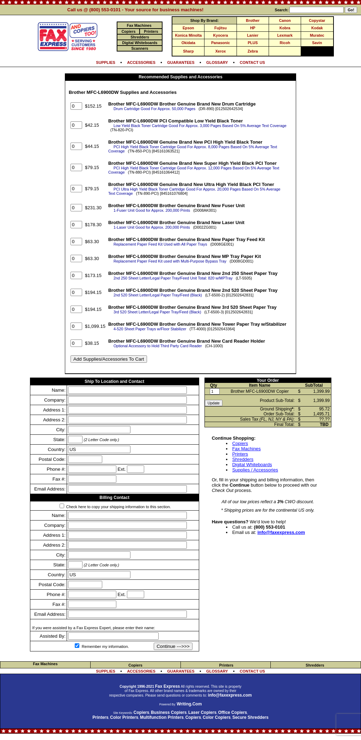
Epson (188, 28)
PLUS (253, 43)
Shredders (242, 459)
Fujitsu (220, 28)
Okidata (188, 43)
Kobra (285, 28)
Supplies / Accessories (255, 470)
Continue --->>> (173, 646)
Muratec (317, 35)
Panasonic (220, 43)
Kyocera (220, 35)
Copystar (317, 20)
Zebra (252, 51)
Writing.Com (189, 704)
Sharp (188, 51)
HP (252, 28)
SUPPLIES (105, 62)
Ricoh (285, 43)
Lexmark (285, 35)
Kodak (317, 28)
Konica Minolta (188, 35)
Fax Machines (246, 448)
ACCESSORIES (141, 62)
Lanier (252, 35)
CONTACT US (252, 62)
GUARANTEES (180, 62)
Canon (285, 20)
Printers (240, 454)
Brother (252, 20)
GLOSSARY (217, 62)
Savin (317, 43)
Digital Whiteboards (252, 464)
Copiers (240, 443)
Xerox (220, 51)
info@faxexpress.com (281, 532)
